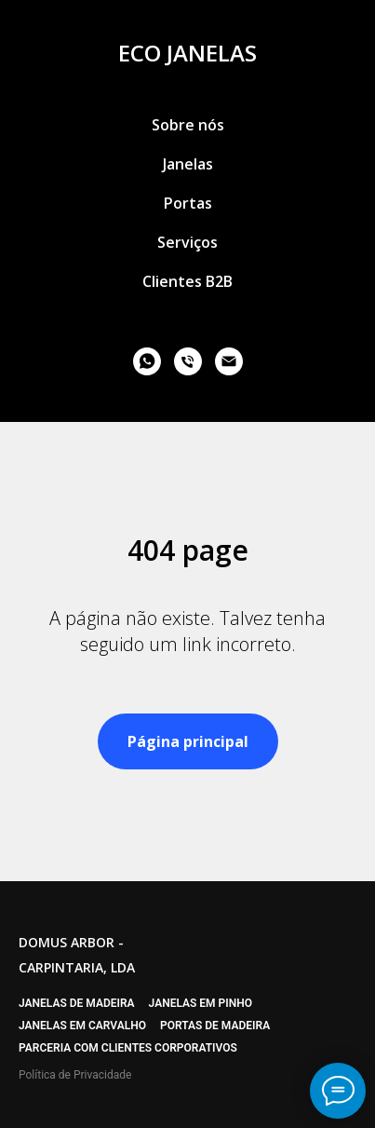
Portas (188, 203)
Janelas (188, 164)
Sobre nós (188, 125)
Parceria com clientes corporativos (128, 1047)
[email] (229, 361)
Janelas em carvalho (82, 1025)
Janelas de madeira (77, 1003)
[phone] (188, 361)
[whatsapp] (147, 361)
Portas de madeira (215, 1025)
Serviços (187, 242)
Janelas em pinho (200, 1003)
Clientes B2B (187, 281)
